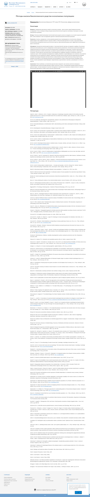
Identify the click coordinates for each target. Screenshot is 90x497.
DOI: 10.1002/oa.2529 (54, 207)
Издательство (7, 483)
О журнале (32, 7)
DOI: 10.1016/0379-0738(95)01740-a (41, 144)
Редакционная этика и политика (10, 480)
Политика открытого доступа (10, 479)
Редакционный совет (29, 480)
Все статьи (48, 479)
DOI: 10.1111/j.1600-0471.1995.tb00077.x (50, 152)
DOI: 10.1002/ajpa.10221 (46, 386)
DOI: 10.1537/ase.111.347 (37, 117)
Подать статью (69, 480)
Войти (70, 2)
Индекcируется (7, 482)
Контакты (6, 485)
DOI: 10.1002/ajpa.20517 (54, 390)
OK (78, 492)
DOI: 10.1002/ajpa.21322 (35, 305)
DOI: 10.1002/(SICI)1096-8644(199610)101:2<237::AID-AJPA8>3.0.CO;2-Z (65, 299)
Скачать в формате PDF (12, 22)
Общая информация (8, 477)
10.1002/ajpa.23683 (42, 232)
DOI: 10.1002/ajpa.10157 (53, 382)
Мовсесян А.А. (34, 22)
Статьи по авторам (49, 480)
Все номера (48, 477)
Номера (54, 7)
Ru (75, 2)
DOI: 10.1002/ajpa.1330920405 (36, 394)
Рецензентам (47, 7)
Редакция (40, 7)
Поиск (69, 7)
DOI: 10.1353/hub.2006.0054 (43, 199)
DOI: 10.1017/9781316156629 (46, 346)
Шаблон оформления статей (72, 479)
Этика (67, 477)
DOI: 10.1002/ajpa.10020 (45, 222)
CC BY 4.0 (21, 59)
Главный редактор (28, 477)
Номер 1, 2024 (14, 66)
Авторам (61, 7)
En (77, 2)
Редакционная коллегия (29, 479)
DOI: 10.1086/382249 (58, 354)
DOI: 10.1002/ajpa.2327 (70, 243)
